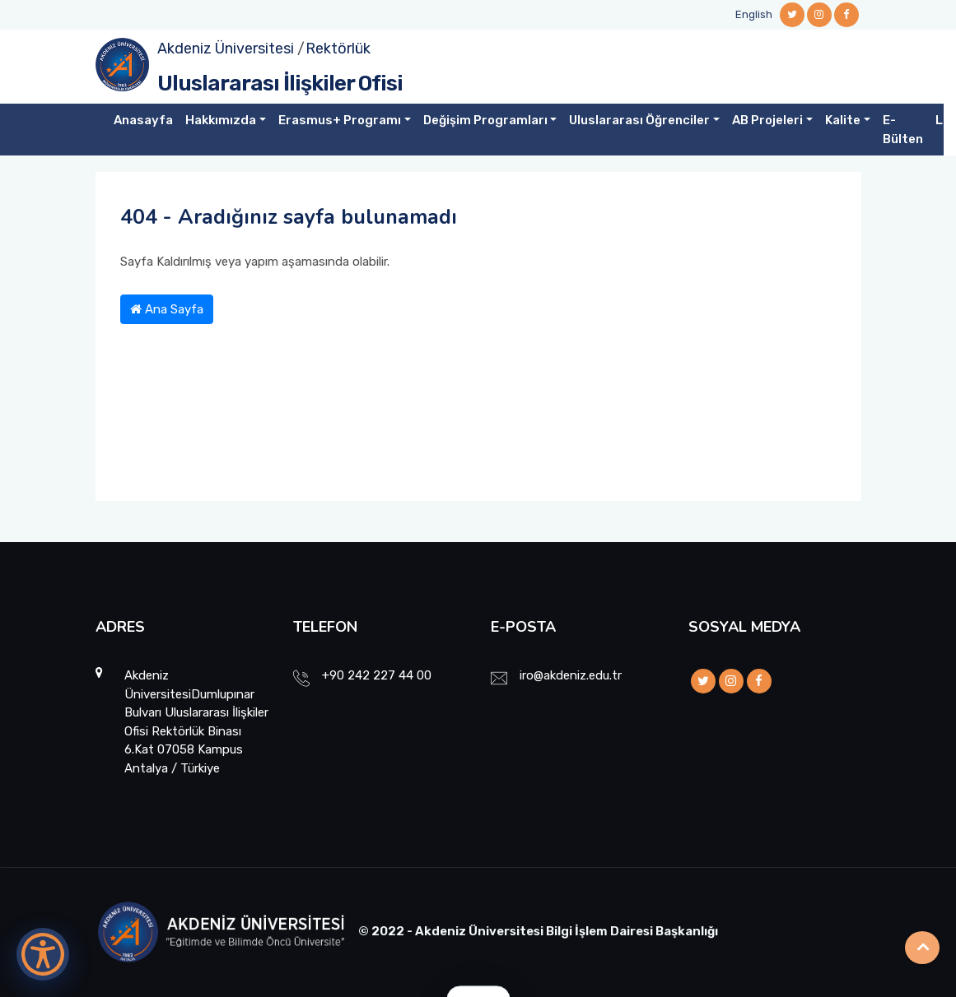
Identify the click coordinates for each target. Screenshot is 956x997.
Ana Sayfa (166, 309)
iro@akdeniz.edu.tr (571, 675)
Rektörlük (338, 48)
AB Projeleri (767, 120)
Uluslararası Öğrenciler (639, 120)
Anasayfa (143, 120)
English (753, 14)
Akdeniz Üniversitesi (225, 48)
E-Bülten (903, 129)
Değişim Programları (485, 120)
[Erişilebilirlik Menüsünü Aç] (42, 954)
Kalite (842, 120)
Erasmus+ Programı (339, 120)
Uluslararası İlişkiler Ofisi (280, 83)
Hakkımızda (220, 120)
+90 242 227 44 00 (376, 675)
